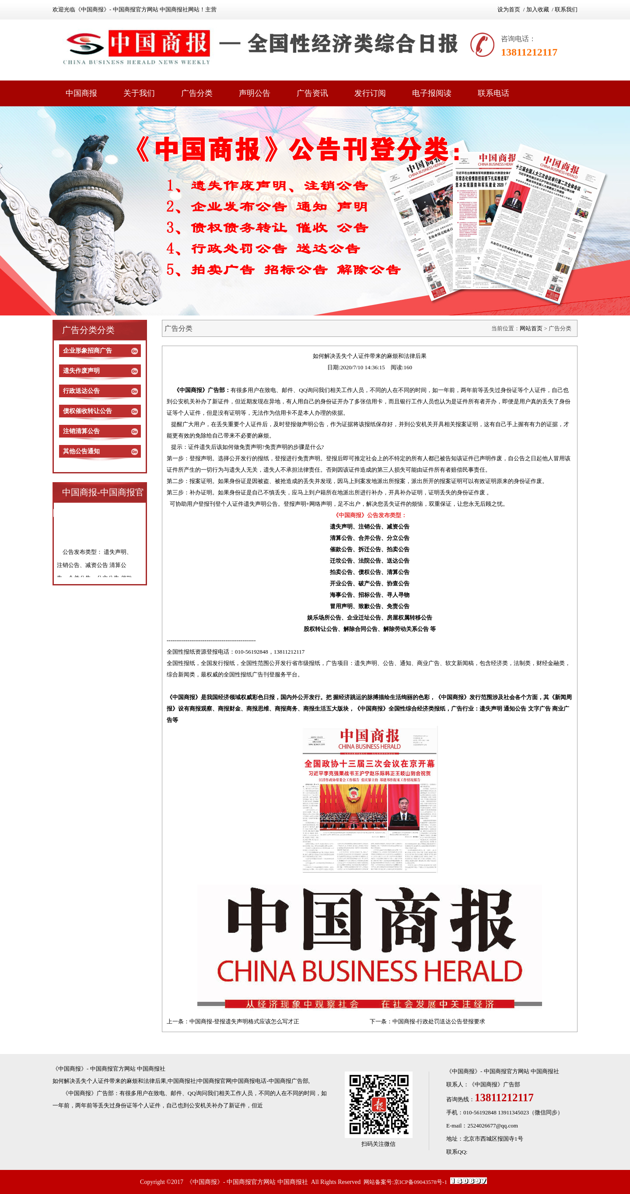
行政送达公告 (81, 391)
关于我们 (139, 93)
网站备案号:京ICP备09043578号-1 (405, 1182)
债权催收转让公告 (87, 411)
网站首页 (531, 328)
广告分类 (197, 93)
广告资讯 (312, 93)
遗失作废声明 (81, 371)
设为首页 (508, 9)
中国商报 (81, 93)
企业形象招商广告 (87, 350)
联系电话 (493, 93)
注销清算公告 (81, 431)
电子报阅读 (432, 93)
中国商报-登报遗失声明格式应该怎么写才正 (244, 1021)
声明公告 (254, 93)
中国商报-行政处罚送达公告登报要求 (438, 1021)
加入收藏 (537, 9)
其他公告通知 (81, 451)
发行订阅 (370, 93)
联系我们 (566, 9)
